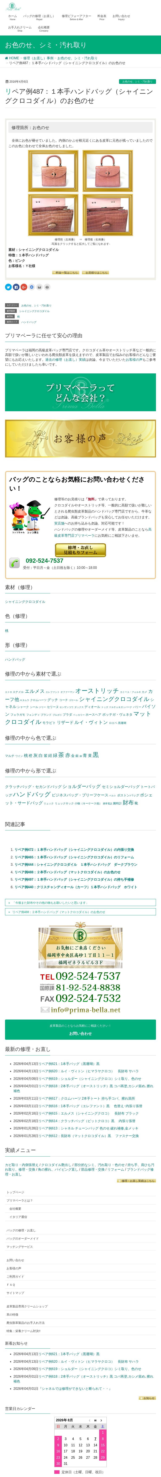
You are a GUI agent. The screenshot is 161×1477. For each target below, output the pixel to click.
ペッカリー (79, 715)
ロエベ (113, 723)
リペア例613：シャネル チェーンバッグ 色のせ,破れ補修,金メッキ (88, 1128)
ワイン (19, 756)
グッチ (52, 700)
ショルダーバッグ (81, 786)
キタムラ (24, 700)
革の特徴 (12, 1314)
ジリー (42, 707)
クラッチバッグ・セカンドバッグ (33, 787)
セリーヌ (53, 707)
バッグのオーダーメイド (22, 1238)
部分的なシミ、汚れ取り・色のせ (99, 1165)
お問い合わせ (15, 1260)
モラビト (49, 723)
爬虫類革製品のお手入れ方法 (25, 1322)
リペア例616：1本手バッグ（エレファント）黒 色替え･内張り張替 (90, 1106)
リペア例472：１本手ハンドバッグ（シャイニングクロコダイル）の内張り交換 (74, 849)
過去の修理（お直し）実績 (65, 359)
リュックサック (64, 803)
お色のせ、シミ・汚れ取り (137, 81)
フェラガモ (17, 714)
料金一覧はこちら (66, 272)
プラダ (67, 714)
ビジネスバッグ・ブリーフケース (80, 795)
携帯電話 (107, 803)
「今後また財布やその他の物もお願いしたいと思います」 (50, 902)
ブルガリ (57, 715)
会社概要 (15, 1208)
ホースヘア (93, 714)
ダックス (79, 707)
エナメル (18, 691)
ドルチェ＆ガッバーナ (120, 707)
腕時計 (117, 803)
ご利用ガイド (15, 1276)
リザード (65, 722)
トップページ (15, 1192)
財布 (128, 802)
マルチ (9, 756)
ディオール (92, 707)
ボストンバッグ (128, 795)
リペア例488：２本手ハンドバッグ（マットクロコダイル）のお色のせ (67, 872)
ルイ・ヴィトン (91, 722)
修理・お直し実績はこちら (136, 1180)
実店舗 (59, 523)
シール (34, 707)
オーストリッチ (97, 690)
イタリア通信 (18, 1217)
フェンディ (33, 714)
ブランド (46, 714)
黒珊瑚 (122, 723)
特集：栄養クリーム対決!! (23, 1331)
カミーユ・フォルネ (130, 692)
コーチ (63, 700)
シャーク (23, 707)
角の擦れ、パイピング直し (58, 1169)
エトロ (8, 692)
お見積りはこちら (95, 272)
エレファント (53, 692)
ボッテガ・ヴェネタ (117, 714)
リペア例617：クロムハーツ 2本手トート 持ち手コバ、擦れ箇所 (86, 1098)
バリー (137, 707)
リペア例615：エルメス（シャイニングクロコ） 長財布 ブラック (88, 1113)
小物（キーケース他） (88, 803)
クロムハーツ (38, 700)
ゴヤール (73, 700)
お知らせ (147, 1398)
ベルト (112, 795)
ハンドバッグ (28, 322)
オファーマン (67, 692)
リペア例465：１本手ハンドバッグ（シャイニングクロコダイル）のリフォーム (74, 857)
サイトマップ (15, 1293)
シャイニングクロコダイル (34, 311)
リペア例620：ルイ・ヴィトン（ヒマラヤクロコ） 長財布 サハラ (88, 1071)
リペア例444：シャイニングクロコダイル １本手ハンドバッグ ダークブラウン (76, 864)
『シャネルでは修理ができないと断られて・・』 (75, 1388)
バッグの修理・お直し (21, 1230)
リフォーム (115, 1169)
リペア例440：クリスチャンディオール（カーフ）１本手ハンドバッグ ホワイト (76, 887)
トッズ (104, 707)
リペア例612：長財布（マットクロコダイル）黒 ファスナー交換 (88, 1136)
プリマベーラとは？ (19, 1200)
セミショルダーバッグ (121, 786)
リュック (49, 803)
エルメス (35, 691)
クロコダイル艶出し (56, 1165)
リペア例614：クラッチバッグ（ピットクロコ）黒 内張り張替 (86, 1121)
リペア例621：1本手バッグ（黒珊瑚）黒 (69, 1064)
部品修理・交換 (93, 1169)
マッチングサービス (19, 1246)
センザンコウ (66, 707)
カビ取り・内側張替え (22, 1165)
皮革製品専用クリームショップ (27, 1306)
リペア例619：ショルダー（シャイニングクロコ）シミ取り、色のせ (89, 1078)
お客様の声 (134, 359)
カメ (144, 691)
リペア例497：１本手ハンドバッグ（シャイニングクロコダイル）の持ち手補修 (74, 879)
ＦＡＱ (10, 1284)
